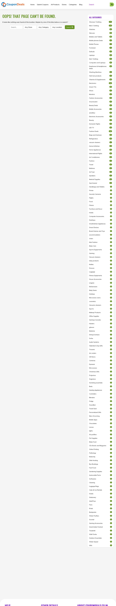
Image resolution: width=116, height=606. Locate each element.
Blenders (100, 397)
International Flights (100, 153)
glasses (100, 327)
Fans (100, 505)
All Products (55, 4)
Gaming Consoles (100, 320)
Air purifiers (100, 434)
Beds (100, 386)
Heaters (100, 323)
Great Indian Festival (100, 527)
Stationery (100, 497)
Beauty (100, 120)
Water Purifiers (100, 516)
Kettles (100, 264)
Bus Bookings (100, 464)
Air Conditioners (100, 157)
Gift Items (100, 357)
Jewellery (100, 113)
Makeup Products (100, 312)
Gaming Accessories (100, 523)
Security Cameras (100, 194)
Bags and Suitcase (100, 135)
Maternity (100, 457)
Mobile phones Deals (100, 40)
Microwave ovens (100, 298)
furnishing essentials (100, 383)
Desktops (100, 220)
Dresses (100, 268)
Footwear (100, 48)
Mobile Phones (100, 44)
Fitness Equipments (100, 275)
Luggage (100, 272)
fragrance (100, 379)
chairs (100, 238)
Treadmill (100, 531)
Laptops (100, 55)
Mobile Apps (100, 420)
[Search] (99, 4)
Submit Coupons (42, 4)
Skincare (100, 33)
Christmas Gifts (100, 372)
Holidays (100, 294)
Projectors (100, 375)
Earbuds (100, 51)
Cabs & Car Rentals (100, 490)
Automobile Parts (100, 475)
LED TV (100, 128)
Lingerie (100, 283)
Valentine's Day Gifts (100, 346)
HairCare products (100, 76)
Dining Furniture (100, 335)
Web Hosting (100, 460)
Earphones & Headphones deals (100, 67)
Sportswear (100, 183)
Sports (100, 309)
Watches (100, 29)
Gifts (100, 545)
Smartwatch (100, 102)
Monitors (100, 94)
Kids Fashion (100, 242)
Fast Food (100, 468)
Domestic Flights (100, 124)
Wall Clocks (100, 534)
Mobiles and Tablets (100, 37)
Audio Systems (100, 342)
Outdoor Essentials (100, 538)
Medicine (100, 331)
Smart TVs (100, 87)
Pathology (100, 453)
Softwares (100, 479)
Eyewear (100, 364)
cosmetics (100, 301)
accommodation (100, 235)
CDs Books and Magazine (100, 446)
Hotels (100, 213)
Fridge (100, 401)
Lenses (100, 427)
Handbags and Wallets (100, 187)
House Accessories (100, 279)
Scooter (100, 519)
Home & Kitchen (100, 146)
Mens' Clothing (100, 26)
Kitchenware (100, 287)
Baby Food (100, 442)
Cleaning (100, 482)
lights (100, 431)
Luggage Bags (100, 486)
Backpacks (100, 512)
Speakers (100, 176)
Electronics (100, 83)
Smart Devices (100, 227)
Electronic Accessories (100, 116)
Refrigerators (100, 139)
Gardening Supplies (100, 471)
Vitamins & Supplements (100, 79)
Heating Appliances (100, 390)
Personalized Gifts (100, 412)
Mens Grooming (100, 416)
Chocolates (100, 423)
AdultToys (100, 501)
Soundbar (100, 405)
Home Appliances (100, 150)
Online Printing (100, 449)
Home (32, 4)
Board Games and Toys (100, 231)
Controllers (100, 394)
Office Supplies (100, 316)
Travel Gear (100, 409)
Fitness (100, 205)
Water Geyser (100, 542)
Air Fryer (100, 172)
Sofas (100, 338)
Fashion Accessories (100, 98)
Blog (80, 4)
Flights (100, 198)
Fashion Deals (100, 131)
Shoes (100, 91)
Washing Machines (100, 72)
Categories (73, 4)
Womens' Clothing (100, 22)
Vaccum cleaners (100, 257)
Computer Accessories (100, 216)
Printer (100, 190)
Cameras (100, 360)
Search (69, 27)
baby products (100, 261)
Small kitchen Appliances (100, 224)
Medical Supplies (100, 179)
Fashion (100, 161)
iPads (100, 508)
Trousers (100, 349)
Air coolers (100, 353)
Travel (100, 164)
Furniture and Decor (100, 209)
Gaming (100, 253)
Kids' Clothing (100, 59)
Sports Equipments (100, 250)
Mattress (100, 168)
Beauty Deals (100, 105)
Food (100, 201)
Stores (64, 4)
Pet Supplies (100, 438)
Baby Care (100, 246)
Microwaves (100, 368)
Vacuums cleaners (100, 305)
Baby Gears (100, 290)
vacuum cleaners (100, 142)
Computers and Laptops (100, 63)
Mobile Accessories (100, 109)
